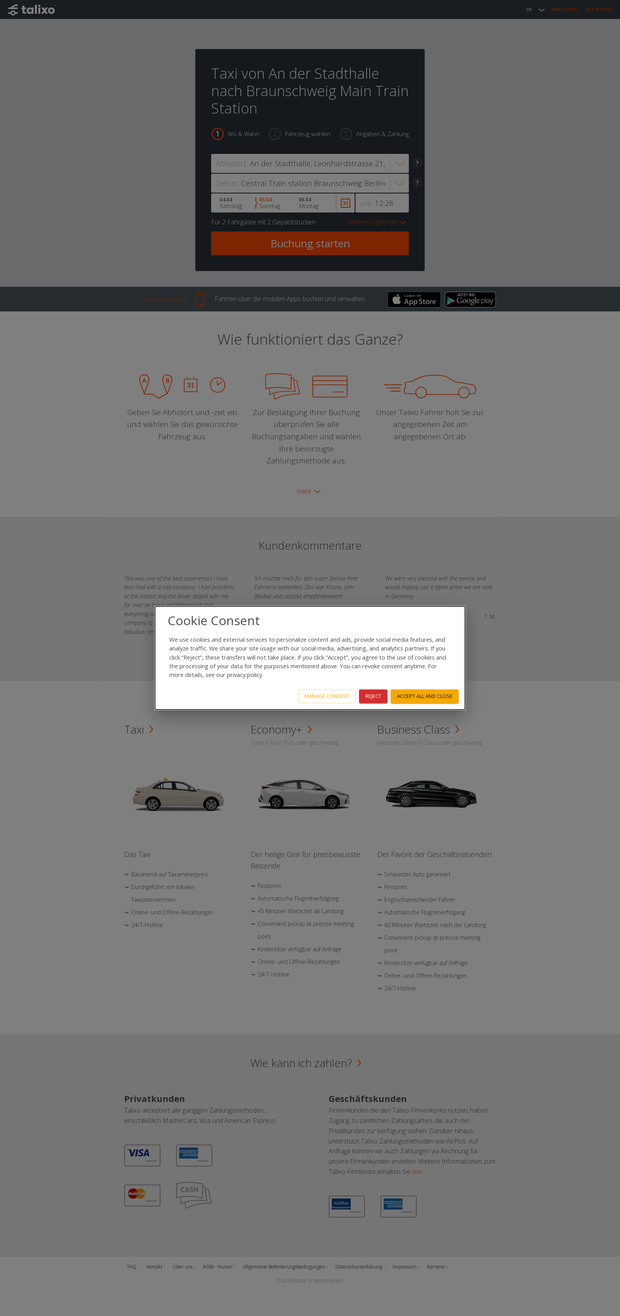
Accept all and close (424, 696)
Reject (373, 696)
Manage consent (327, 696)
